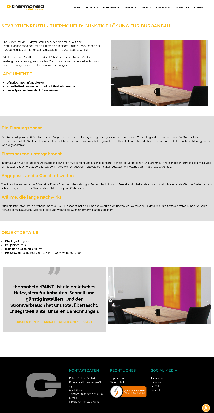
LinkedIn (156, 385)
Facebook (157, 374)
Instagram (157, 378)
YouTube (156, 381)
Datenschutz (117, 378)
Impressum (117, 374)
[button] (112, 301)
